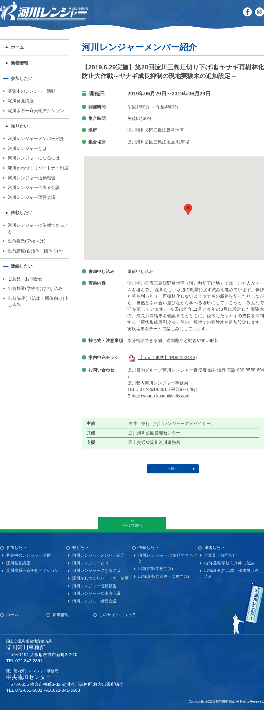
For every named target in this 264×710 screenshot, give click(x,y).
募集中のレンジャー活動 (31, 91)
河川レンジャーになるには (34, 158)
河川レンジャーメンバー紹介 (36, 138)
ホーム (17, 47)
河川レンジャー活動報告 (31, 177)
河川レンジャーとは (27, 148)
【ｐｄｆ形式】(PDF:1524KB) (162, 357)
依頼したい (22, 212)
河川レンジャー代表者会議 (34, 187)
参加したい (22, 78)
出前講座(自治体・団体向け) (35, 250)
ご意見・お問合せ (25, 278)
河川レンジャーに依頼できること (38, 228)
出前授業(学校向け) (26, 241)
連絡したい (22, 266)
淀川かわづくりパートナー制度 (38, 167)
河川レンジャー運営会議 (31, 197)
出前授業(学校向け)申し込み (35, 288)
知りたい (19, 126)
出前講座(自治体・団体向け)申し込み (38, 301)
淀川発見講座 (21, 100)
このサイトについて (117, 614)
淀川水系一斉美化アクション (36, 110)
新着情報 (19, 62)
